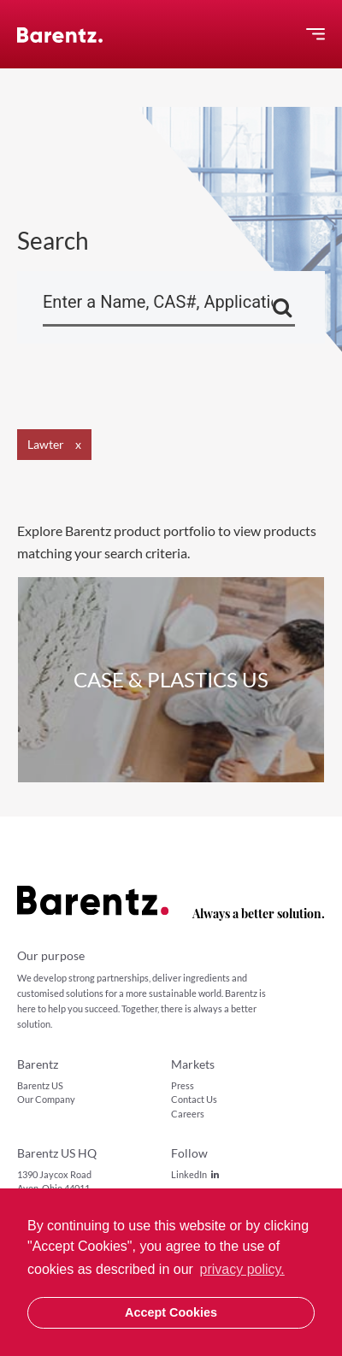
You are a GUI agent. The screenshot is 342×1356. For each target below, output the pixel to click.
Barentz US (40, 1085)
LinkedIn (195, 1174)
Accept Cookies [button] (171, 1312)
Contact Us (194, 1099)
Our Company (46, 1099)
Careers (187, 1113)
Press (182, 1085)
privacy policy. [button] (242, 1269)
